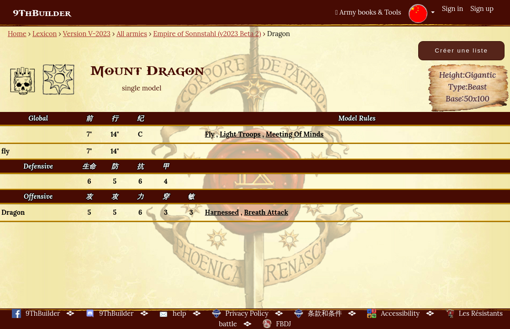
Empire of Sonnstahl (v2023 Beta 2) (207, 33)
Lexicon (44, 33)
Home (17, 33)
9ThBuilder (42, 13)
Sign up (482, 8)
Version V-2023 (86, 33)
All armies (131, 33)
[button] (421, 13)
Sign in (452, 8)
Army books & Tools (368, 12)
